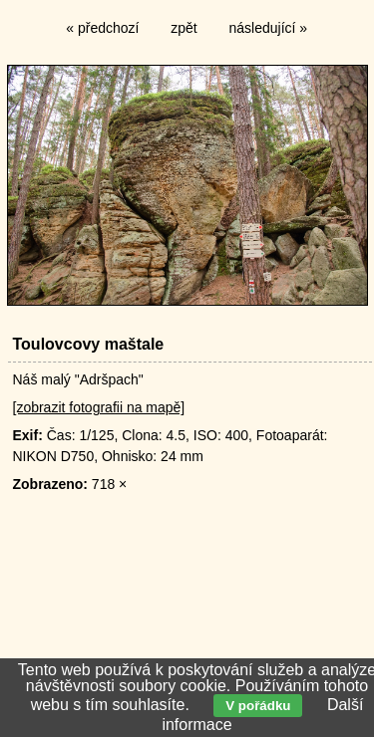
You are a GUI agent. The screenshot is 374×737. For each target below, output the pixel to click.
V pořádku (257, 705)
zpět (183, 28)
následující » (268, 28)
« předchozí (102, 28)
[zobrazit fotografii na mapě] (99, 407)
